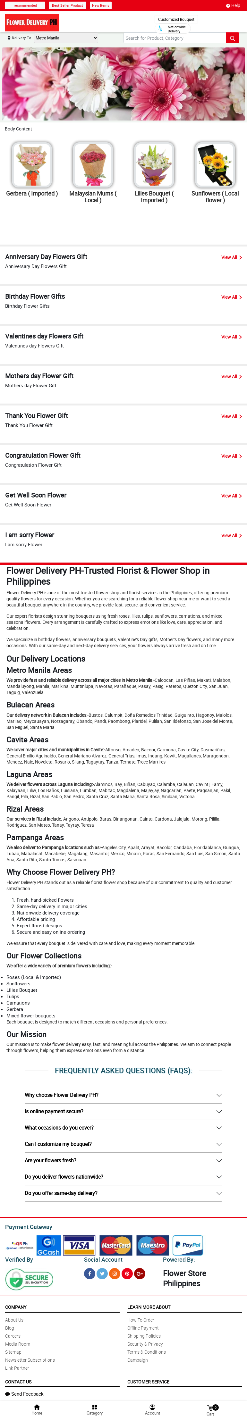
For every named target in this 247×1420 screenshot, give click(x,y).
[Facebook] (89, 1271)
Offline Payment (143, 1326)
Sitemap (13, 1350)
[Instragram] (114, 1271)
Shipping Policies (144, 1334)
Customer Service (148, 1380)
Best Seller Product (67, 5)
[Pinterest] (127, 1271)
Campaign (137, 1358)
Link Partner (17, 1366)
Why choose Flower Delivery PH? (61, 1094)
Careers (13, 1334)
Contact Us (18, 1380)
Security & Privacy (145, 1342)
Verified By (18, 1258)
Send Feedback (24, 1392)
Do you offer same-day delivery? (61, 1193)
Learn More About (148, 1305)
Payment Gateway (26, 1226)
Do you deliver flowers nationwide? (64, 1176)
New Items (100, 5)
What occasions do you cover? (59, 1127)
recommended (25, 5)
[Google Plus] (139, 1271)
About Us (14, 1318)
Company (15, 1305)
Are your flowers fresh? (50, 1160)
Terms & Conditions (146, 1350)
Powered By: (178, 1258)
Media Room (17, 1342)
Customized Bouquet (176, 19)
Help (233, 5)
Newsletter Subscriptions (30, 1358)
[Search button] (232, 37)
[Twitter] (102, 1271)
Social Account (101, 1258)
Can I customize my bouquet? (58, 1144)
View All (231, 257)
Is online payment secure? (54, 1111)
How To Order (140, 1318)
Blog (9, 1326)
